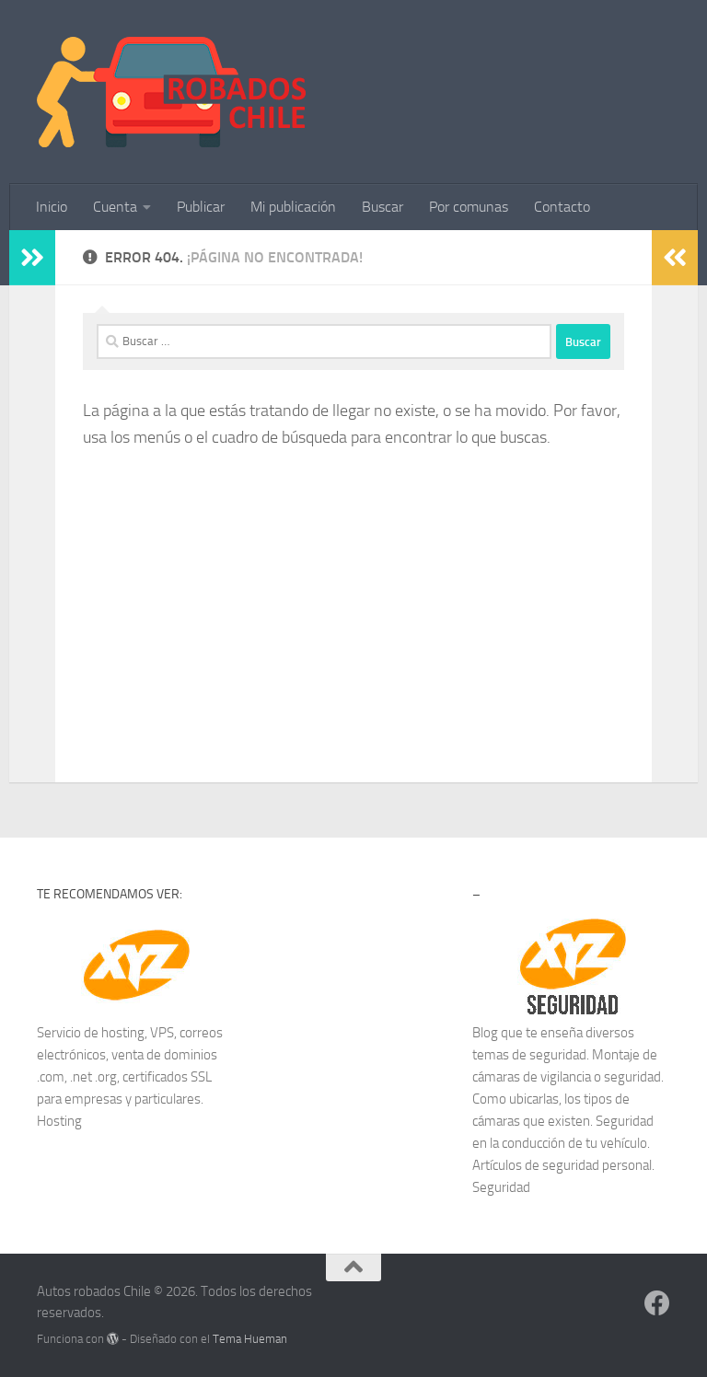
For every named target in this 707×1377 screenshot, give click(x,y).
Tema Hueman (250, 1339)
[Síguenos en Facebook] (657, 1303)
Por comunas (468, 206)
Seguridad (501, 1187)
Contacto (562, 206)
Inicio (51, 206)
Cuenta (115, 206)
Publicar (201, 206)
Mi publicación (293, 206)
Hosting (59, 1121)
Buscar (382, 206)
